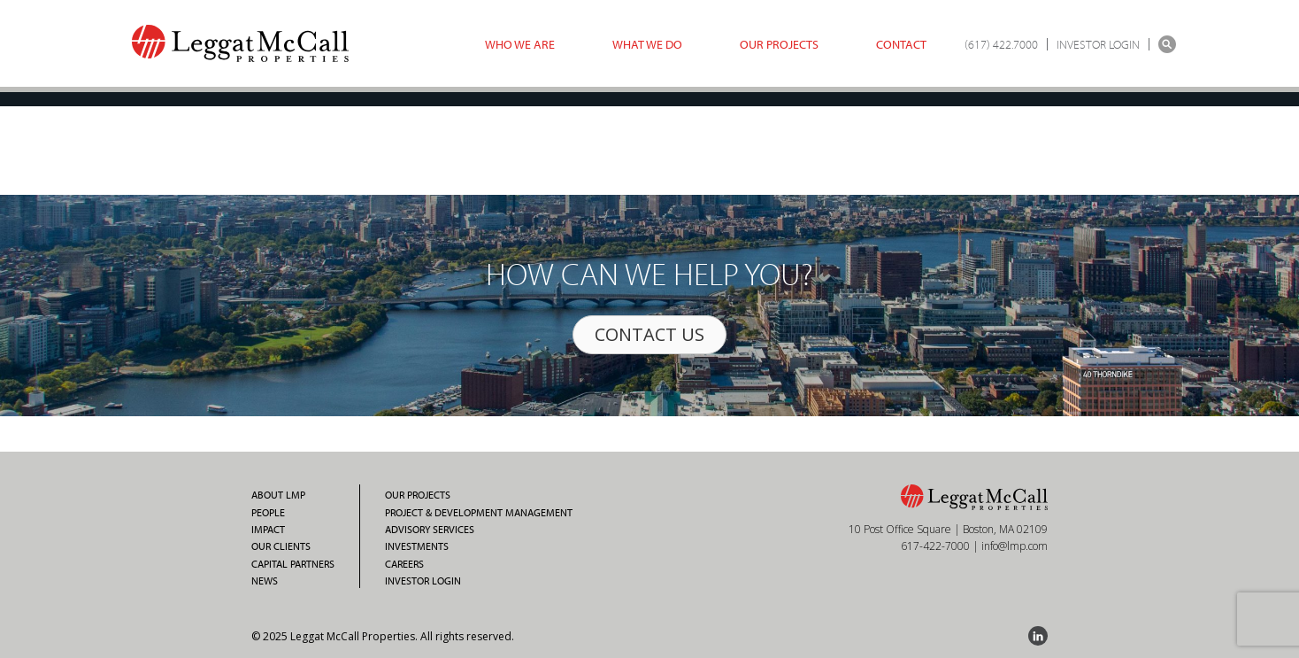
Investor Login (423, 581)
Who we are (520, 44)
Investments (417, 546)
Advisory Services (429, 529)
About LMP (278, 495)
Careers (404, 564)
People (268, 513)
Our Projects (779, 44)
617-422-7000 (935, 545)
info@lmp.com (1014, 545)
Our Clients (281, 546)
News (264, 581)
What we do (647, 44)
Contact (901, 44)
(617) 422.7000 (1001, 44)
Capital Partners (292, 564)
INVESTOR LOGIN (1098, 44)
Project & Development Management (479, 513)
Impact (268, 529)
